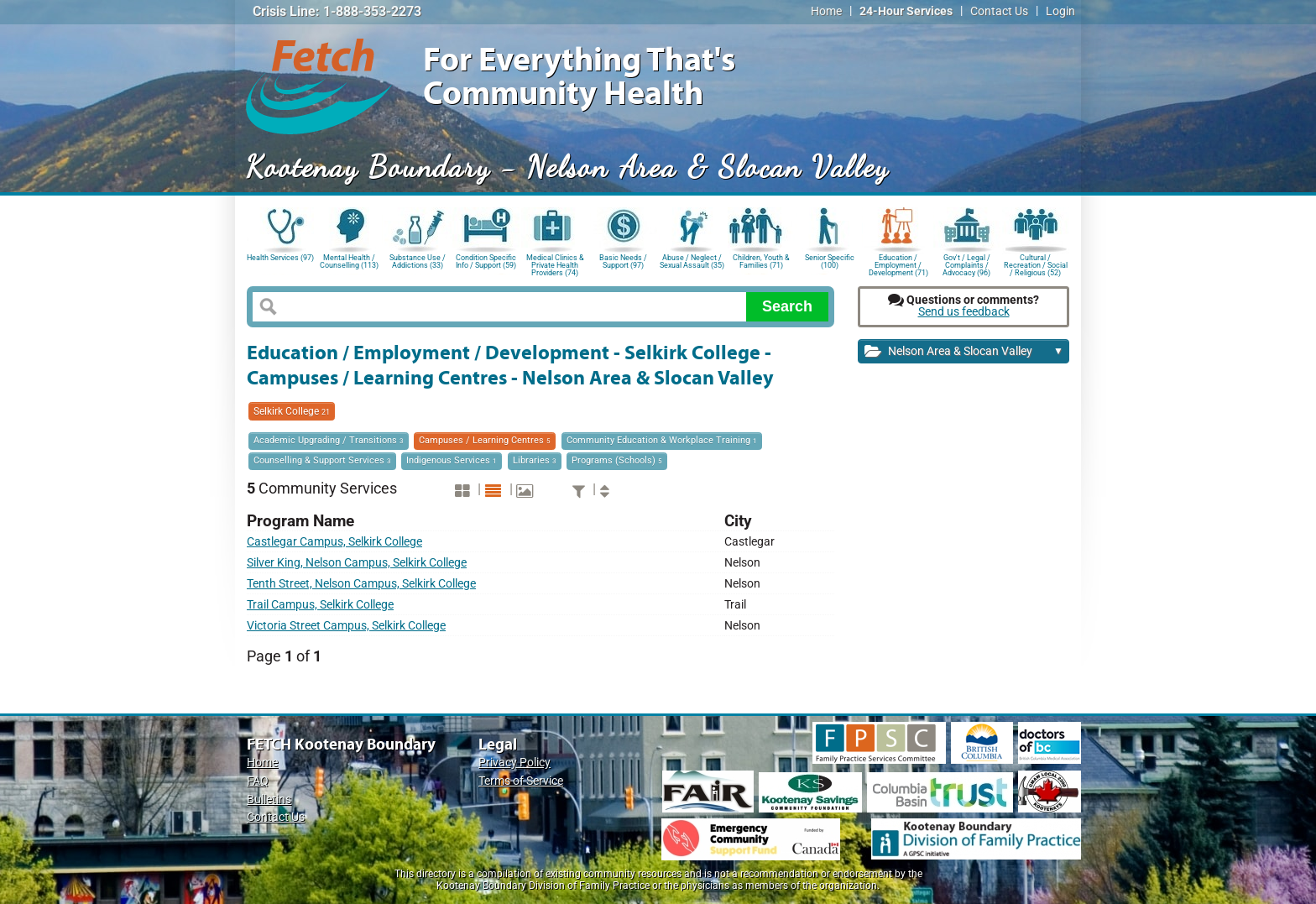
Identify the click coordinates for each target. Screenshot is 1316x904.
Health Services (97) (280, 257)
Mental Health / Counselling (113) (349, 261)
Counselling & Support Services (322, 460)
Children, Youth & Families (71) (761, 261)
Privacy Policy (514, 762)
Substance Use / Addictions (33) (417, 261)
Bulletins (269, 799)
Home (826, 11)
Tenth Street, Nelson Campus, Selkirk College (361, 584)
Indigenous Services (451, 460)
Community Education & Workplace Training (662, 440)
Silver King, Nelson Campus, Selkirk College (357, 563)
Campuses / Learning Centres (485, 440)
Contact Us (999, 11)
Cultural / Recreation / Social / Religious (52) (1036, 263)
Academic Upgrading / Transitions (328, 440)
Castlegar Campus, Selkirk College (334, 542)
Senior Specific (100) (829, 261)
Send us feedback (964, 312)
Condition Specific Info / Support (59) (486, 261)
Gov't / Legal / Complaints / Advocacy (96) (966, 263)
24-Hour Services (906, 11)
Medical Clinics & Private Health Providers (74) (555, 263)
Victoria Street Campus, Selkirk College (346, 626)
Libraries (534, 460)
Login (1060, 11)
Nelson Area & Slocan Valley (963, 352)
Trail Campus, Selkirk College (320, 605)
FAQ (258, 781)
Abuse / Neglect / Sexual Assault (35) (692, 261)
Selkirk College (291, 411)
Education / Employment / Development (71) (898, 263)
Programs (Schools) (617, 460)
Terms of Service (520, 781)
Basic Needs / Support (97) (623, 261)
